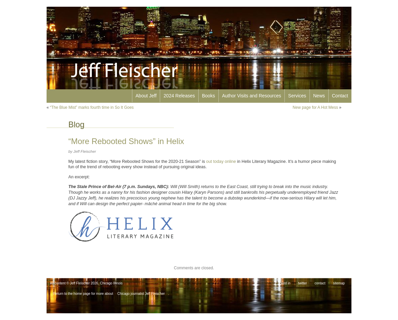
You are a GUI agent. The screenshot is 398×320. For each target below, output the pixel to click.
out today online (221, 161)
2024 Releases (179, 95)
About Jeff (146, 95)
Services (297, 95)
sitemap (339, 283)
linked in (284, 283)
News (319, 95)
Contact (340, 95)
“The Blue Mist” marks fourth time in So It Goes (92, 107)
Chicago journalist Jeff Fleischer (141, 293)
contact (320, 283)
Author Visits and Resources (251, 95)
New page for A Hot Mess (315, 107)
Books (208, 95)
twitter (302, 283)
